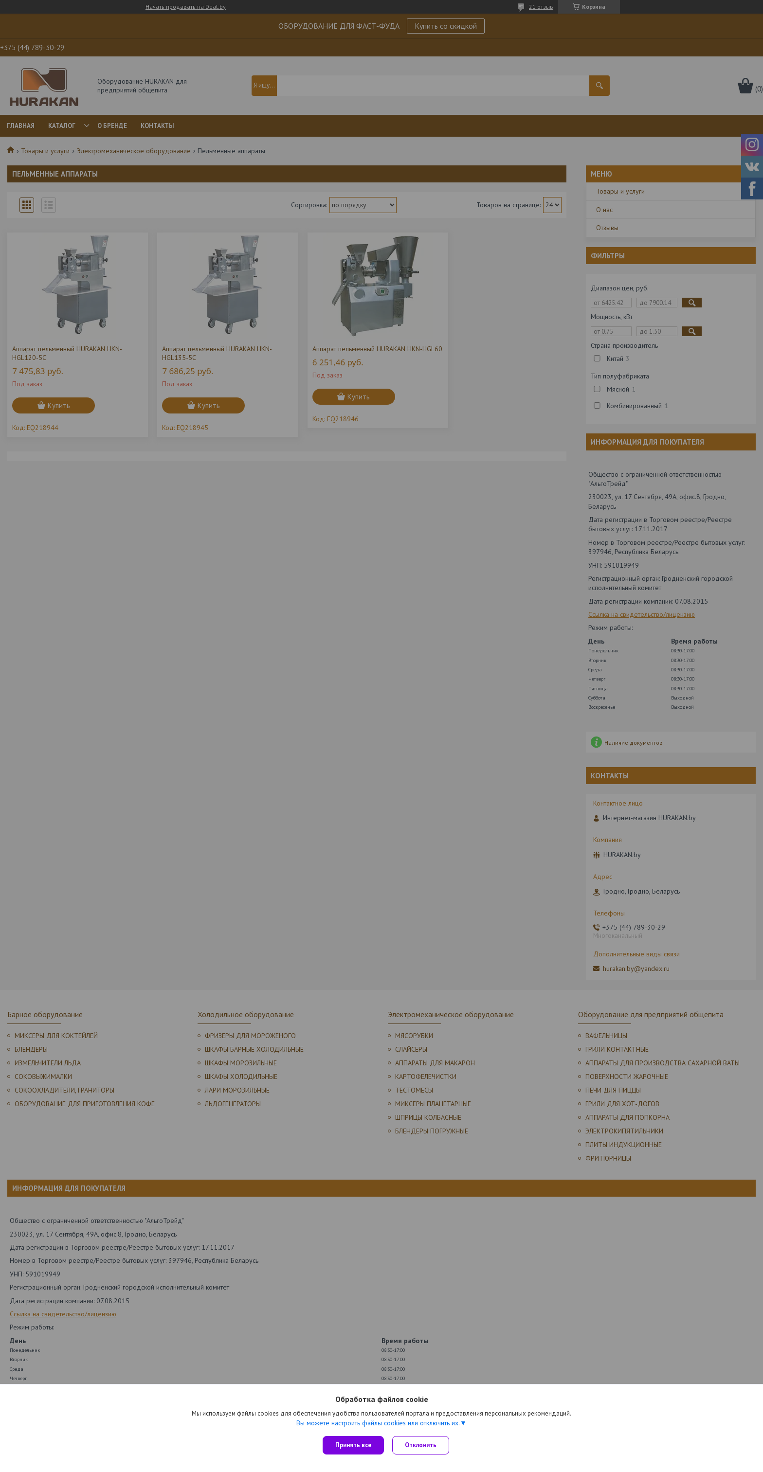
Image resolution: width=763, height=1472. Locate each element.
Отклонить (422, 1445)
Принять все (353, 1445)
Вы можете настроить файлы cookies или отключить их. (378, 1423)
